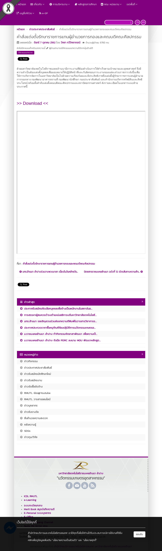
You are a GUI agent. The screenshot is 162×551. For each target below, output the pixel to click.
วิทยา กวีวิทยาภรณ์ (70, 42)
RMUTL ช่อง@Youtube (35, 393)
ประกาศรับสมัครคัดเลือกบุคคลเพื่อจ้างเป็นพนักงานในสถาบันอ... (56, 308)
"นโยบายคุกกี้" (90, 540)
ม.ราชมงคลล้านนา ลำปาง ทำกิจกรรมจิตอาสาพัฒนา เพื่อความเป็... (58, 334)
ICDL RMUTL (30, 496)
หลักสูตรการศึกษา (86, 4)
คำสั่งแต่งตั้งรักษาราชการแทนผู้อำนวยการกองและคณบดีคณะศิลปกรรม (59, 264)
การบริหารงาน (60, 4)
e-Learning (30, 500)
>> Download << (32, 103)
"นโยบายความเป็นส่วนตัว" (65, 540)
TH (137, 22)
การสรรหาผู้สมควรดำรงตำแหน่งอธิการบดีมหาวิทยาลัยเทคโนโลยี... (58, 315)
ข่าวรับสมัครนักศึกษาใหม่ (35, 374)
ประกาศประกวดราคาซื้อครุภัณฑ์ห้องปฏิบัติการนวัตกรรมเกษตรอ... (58, 328)
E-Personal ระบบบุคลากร (37, 513)
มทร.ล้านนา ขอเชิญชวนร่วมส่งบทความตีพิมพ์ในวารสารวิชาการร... (58, 321)
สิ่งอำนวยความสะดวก (34, 418)
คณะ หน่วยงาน (111, 4)
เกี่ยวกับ (37, 4)
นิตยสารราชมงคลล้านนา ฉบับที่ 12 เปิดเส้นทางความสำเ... (113, 272)
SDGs (25, 431)
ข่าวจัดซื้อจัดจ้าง (31, 386)
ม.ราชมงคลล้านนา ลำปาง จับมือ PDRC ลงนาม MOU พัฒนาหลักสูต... (60, 340)
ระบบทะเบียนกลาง (33, 505)
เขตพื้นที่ (132, 4)
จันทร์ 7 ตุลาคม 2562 (44, 42)
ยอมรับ (139, 534)
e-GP (43, 13)
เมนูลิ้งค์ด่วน (25, 13)
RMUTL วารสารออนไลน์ (35, 399)
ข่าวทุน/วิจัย (28, 437)
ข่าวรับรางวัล (29, 412)
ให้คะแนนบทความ (25, 52)
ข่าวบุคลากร (29, 405)
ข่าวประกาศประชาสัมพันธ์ (36, 368)
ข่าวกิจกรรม (29, 361)
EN (143, 22)
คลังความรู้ (28, 424)
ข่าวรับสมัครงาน (31, 380)
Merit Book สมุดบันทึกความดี (39, 509)
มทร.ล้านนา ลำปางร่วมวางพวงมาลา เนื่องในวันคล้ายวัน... (48, 272)
